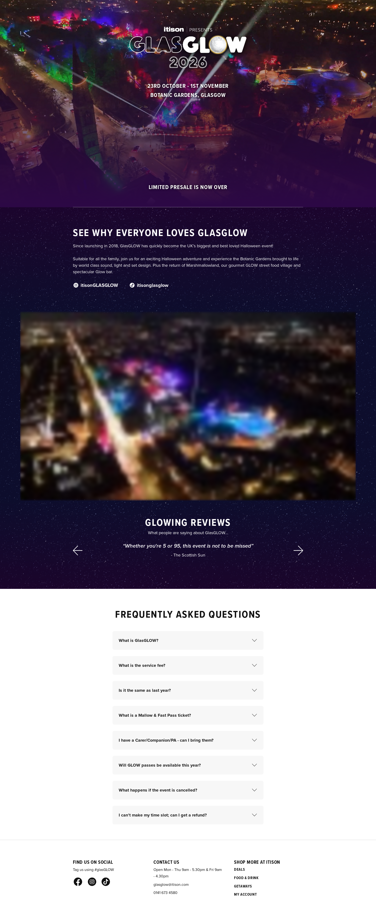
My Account (245, 894)
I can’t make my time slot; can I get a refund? (163, 815)
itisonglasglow (148, 285)
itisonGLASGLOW (95, 285)
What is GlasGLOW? (138, 640)
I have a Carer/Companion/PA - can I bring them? (166, 740)
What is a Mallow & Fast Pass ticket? (155, 715)
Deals (239, 869)
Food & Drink (246, 878)
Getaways (243, 886)
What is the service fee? (142, 665)
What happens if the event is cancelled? (158, 790)
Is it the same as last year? (145, 690)
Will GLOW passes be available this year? (160, 765)
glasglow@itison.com (171, 884)
